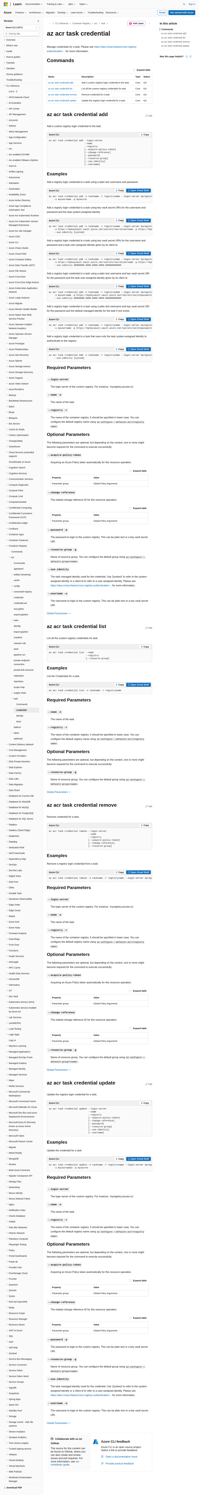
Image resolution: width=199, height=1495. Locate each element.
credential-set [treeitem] (20, 595)
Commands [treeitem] (17, 544)
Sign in (192, 4)
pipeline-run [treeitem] (19, 647)
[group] (99, 198)
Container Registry (81, 23)
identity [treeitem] (17, 618)
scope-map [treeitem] (19, 680)
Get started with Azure (181, 12)
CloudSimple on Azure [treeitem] (20, 454)
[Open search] (184, 4)
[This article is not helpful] (190, 56)
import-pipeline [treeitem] (21, 624)
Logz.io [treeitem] (12, 1033)
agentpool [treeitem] (18, 561)
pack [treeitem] (16, 641)
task (103, 23)
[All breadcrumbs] (49, 23)
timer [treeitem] (18, 714)
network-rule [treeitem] (20, 636)
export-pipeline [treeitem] (21, 607)
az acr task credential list (60, 88)
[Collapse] (38, 21)
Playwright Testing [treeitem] (17, 1237)
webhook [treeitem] (18, 731)
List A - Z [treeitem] (13, 84)
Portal (162, 12)
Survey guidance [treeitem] (14, 67)
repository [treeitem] (18, 674)
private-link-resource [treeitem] (24, 662)
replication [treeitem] (19, 668)
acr (95, 23)
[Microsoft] (6, 4)
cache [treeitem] (17, 573)
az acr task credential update (62, 100)
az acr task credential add (60, 82)
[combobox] (21, 27)
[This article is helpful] (187, 56)
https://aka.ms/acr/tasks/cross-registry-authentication (80, 585)
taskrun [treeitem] (17, 720)
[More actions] (149, 23)
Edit (148, 116)
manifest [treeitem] (18, 630)
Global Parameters (59, 613)
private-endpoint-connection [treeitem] (22, 655)
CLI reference (62, 23)
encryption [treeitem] (19, 601)
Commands (167, 29)
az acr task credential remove (62, 94)
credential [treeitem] (18, 590)
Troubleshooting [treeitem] (14, 72)
